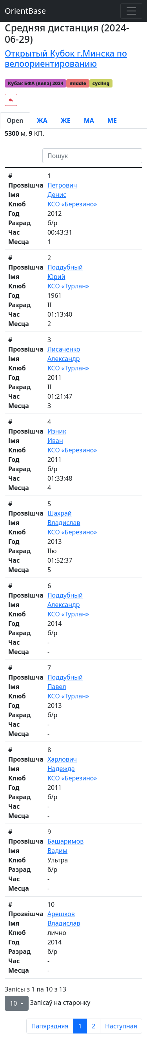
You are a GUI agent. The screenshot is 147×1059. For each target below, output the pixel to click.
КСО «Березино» (72, 204)
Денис (56, 194)
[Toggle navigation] (131, 11)
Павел (56, 686)
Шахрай (59, 513)
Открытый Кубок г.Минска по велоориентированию (66, 58)
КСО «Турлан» (68, 286)
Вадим (57, 850)
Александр (63, 358)
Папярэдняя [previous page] (50, 1026)
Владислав (63, 522)
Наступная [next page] (121, 1026)
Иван (55, 440)
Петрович (62, 185)
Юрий (56, 276)
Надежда (61, 768)
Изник (56, 431)
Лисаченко (63, 349)
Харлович (62, 759)
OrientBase (25, 10)
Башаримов (65, 841)
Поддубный (65, 267)
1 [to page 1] (80, 1026)
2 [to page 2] (93, 1026)
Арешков (61, 914)
